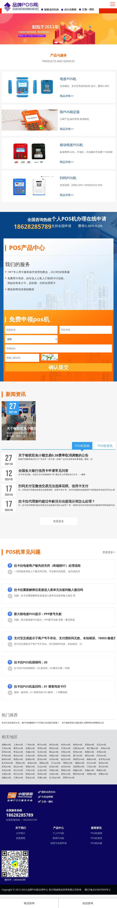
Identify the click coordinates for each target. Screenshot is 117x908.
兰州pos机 (6, 748)
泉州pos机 (77, 751)
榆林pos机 (91, 759)
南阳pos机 (44, 762)
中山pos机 (55, 762)
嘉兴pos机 (42, 759)
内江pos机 (91, 762)
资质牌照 (20, 838)
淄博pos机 (91, 773)
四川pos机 (103, 766)
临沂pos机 (65, 759)
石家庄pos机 (78, 748)
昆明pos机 (89, 744)
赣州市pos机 (78, 773)
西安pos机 (53, 748)
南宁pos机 (42, 744)
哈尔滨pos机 (7, 762)
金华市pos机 (104, 759)
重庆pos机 (18, 748)
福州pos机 (77, 744)
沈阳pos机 (53, 755)
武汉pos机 (101, 744)
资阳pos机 (30, 766)
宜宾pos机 (6, 766)
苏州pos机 (6, 751)
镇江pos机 (18, 773)
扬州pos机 (6, 759)
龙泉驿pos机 (78, 766)
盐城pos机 (30, 759)
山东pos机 (42, 770)
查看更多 (58, 521)
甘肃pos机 (42, 777)
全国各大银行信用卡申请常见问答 (43, 470)
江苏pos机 (91, 766)
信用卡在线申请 (58, 843)
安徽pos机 (89, 770)
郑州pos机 (42, 748)
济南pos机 (65, 751)
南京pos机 (53, 744)
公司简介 (20, 833)
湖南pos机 (65, 770)
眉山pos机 (18, 766)
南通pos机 (89, 751)
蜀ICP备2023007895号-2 (97, 889)
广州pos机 (30, 744)
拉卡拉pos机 (54, 777)
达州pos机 (65, 766)
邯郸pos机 (103, 773)
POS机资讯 (96, 838)
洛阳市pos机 (78, 759)
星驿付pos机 (68, 777)
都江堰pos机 (92, 748)
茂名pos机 (30, 777)
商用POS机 (58, 838)
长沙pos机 (42, 751)
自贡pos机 (53, 766)
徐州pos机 (30, 773)
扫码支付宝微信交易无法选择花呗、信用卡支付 (53, 486)
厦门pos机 (77, 755)
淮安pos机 (65, 773)
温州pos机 (42, 755)
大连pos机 (30, 755)
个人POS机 (58, 833)
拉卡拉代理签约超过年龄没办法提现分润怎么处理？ (56, 501)
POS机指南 (96, 833)
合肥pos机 (30, 748)
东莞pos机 (101, 751)
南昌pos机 (18, 759)
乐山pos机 (42, 766)
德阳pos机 (79, 762)
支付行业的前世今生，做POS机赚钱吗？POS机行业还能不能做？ (30, 722)
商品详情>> (67, 96)
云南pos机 (6, 773)
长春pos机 (65, 755)
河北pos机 (6, 770)
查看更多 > (108, 552)
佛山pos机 (53, 751)
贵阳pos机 (20, 762)
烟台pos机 (18, 755)
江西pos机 (18, 777)
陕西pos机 (101, 770)
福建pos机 (77, 770)
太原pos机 (53, 773)
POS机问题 (96, 843)
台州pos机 (53, 759)
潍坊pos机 (89, 755)
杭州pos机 (65, 744)
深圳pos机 (105, 748)
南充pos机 (103, 762)
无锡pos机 (30, 751)
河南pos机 (53, 770)
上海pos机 (18, 744)
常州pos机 (6, 755)
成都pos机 (6, 744)
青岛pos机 (18, 751)
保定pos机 (32, 762)
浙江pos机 (18, 770)
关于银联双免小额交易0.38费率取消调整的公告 (53, 455)
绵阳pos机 (67, 762)
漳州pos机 (42, 773)
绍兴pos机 (101, 755)
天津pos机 (65, 748)
